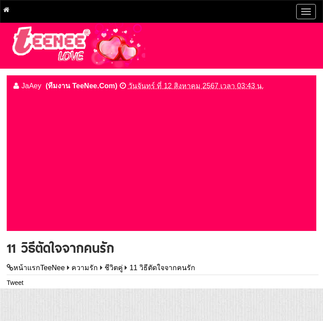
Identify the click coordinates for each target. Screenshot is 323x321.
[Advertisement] (161, 159)
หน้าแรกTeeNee (39, 268)
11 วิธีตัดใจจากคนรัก (162, 268)
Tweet (15, 282)
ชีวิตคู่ (114, 268)
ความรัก (84, 268)
